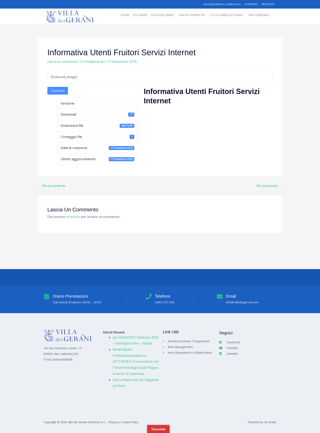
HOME (118, 15)
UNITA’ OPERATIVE (188, 15)
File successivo (269, 185)
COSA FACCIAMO (157, 15)
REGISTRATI (267, 4)
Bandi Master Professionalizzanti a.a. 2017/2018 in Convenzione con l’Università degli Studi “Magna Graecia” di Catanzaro (135, 361)
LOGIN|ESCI (250, 4)
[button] (158, 15)
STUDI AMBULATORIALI (224, 15)
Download (57, 91)
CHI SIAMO (134, 15)
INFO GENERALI (258, 15)
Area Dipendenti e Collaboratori (221, 4)
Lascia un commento (63, 61)
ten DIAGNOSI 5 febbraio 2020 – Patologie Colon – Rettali (132, 337)
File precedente (51, 185)
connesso (73, 217)
